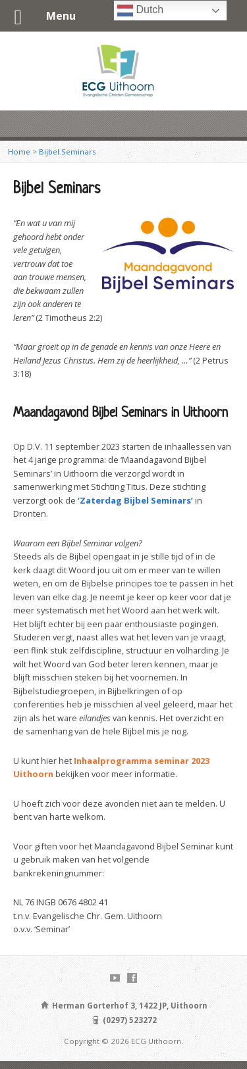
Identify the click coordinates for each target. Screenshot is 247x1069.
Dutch (140, 10)
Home (19, 151)
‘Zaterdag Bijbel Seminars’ (135, 500)
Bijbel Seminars (67, 151)
